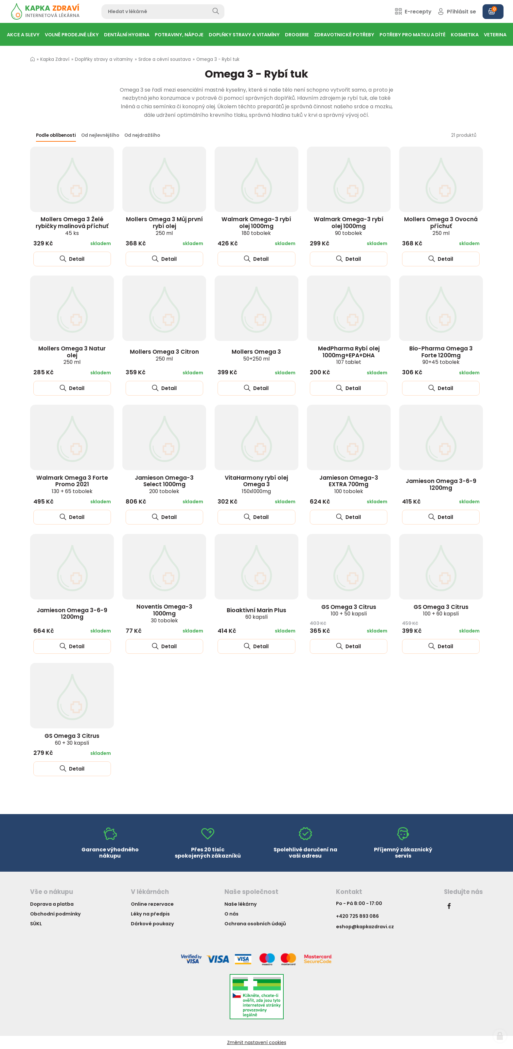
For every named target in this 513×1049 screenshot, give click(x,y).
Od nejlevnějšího (100, 135)
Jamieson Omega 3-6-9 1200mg (441, 484)
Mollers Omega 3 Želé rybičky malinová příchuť (72, 225)
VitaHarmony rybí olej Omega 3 (256, 484)
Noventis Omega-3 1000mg (164, 613)
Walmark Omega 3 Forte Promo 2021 (72, 484)
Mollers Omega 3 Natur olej (72, 355)
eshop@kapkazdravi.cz (365, 926)
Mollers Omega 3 (256, 355)
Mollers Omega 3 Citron (164, 355)
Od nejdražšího (142, 135)
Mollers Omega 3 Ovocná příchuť (441, 225)
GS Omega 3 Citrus (348, 610)
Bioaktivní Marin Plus (256, 613)
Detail (72, 259)
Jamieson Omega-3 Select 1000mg (164, 484)
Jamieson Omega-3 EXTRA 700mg (348, 484)
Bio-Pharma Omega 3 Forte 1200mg (441, 355)
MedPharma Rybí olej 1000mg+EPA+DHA (349, 355)
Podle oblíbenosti (56, 135)
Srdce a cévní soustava (164, 59)
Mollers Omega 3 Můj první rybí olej (164, 225)
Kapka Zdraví (54, 59)
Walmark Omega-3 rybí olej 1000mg (256, 225)
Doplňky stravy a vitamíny (104, 59)
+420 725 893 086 (357, 916)
